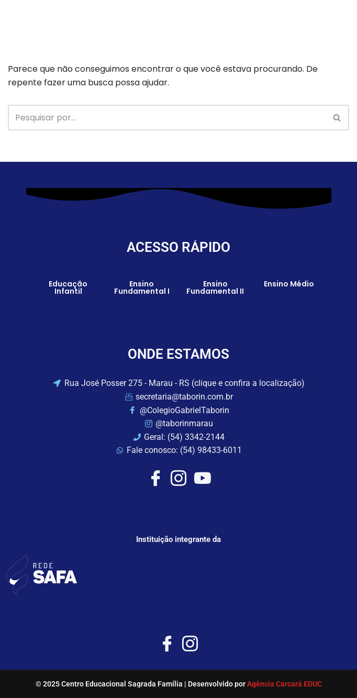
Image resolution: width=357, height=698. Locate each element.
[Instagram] (178, 478)
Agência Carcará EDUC (284, 684)
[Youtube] (201, 478)
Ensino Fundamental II (215, 287)
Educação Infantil (68, 287)
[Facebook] (155, 478)
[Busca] (167, 117)
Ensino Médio (289, 284)
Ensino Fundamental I (142, 287)
